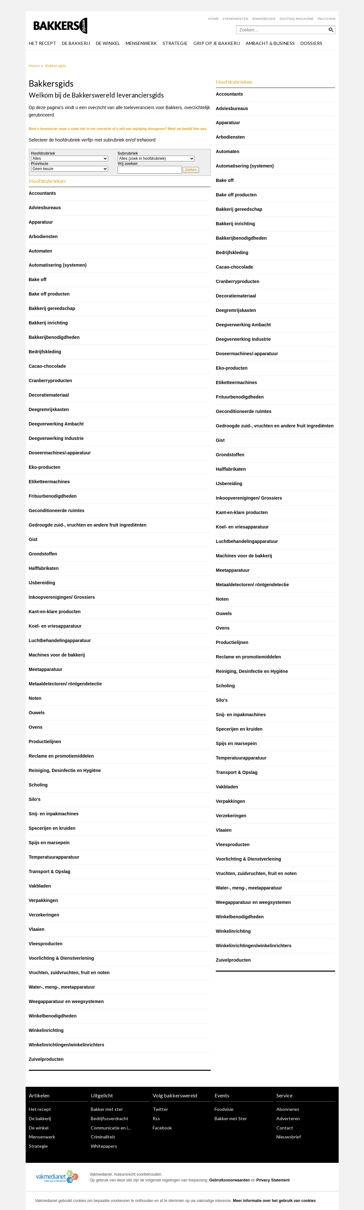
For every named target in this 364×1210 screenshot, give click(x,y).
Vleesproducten (46, 943)
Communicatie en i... (111, 1127)
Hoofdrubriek (43, 153)
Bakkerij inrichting (48, 322)
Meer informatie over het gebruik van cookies (274, 1200)
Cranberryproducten (50, 380)
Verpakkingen (43, 900)
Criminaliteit (103, 1136)
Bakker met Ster (231, 1118)
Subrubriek (128, 153)
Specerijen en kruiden (52, 828)
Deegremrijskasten (49, 409)
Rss (156, 1118)
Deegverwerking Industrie (56, 438)
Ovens (36, 727)
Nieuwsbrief (288, 1136)
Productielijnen (45, 741)
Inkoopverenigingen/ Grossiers (62, 597)
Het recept (40, 1109)
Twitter (160, 1109)
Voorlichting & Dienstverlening (61, 958)
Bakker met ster (107, 1109)
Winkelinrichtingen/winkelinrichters (67, 1044)
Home (213, 19)
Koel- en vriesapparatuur (55, 626)
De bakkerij (40, 1118)
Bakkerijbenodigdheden (54, 337)
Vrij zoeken (128, 163)
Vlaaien (37, 929)
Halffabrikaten (44, 568)
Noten (35, 698)
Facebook (162, 1127)
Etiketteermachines (49, 481)
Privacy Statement (273, 1180)
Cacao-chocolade (47, 366)
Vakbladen (40, 885)
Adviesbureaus (45, 207)
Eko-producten (45, 467)
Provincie (39, 163)
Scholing (38, 784)
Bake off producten (49, 293)
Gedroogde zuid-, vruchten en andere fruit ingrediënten (88, 525)
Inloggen (326, 19)
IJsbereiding (42, 582)
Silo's (35, 799)
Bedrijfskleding (45, 351)
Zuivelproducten (46, 1059)
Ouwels (37, 712)
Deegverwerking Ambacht (56, 423)
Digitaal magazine (297, 19)
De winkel (38, 1127)
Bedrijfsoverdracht (109, 1118)
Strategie (38, 1146)
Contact (284, 1127)
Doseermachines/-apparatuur (60, 452)
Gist (33, 539)
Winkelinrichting (46, 1030)
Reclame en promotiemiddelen (61, 756)
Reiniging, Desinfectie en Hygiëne (65, 770)
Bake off (38, 279)
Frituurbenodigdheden (53, 496)
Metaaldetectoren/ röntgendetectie (65, 683)
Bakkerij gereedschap (52, 308)
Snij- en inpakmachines (54, 813)
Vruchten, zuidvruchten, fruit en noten (69, 972)
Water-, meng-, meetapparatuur (62, 987)
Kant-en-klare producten (55, 611)
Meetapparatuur (46, 669)
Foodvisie (224, 1109)
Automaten (40, 250)
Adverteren (288, 1118)
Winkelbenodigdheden (53, 1015)
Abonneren (287, 1109)
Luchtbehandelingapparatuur (60, 640)
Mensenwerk (42, 1136)
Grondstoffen (43, 553)
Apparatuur (41, 222)
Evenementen (235, 19)
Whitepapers (104, 1146)
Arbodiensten (43, 236)
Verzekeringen (44, 914)
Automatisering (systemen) (58, 265)
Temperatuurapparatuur (54, 857)
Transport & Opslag (50, 871)
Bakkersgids (263, 19)
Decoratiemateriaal (49, 395)
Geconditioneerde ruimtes (56, 510)
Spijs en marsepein (49, 842)
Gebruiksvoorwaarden (229, 1180)
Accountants (42, 193)
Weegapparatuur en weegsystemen (66, 1001)
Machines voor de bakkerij (57, 654)
